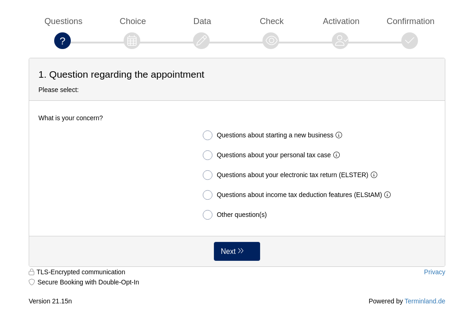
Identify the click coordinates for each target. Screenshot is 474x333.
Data (202, 21)
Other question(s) (235, 215)
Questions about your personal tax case (273, 155)
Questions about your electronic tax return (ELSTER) (292, 175)
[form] (237, 162)
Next (228, 251)
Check (272, 21)
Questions (63, 21)
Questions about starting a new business (274, 135)
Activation (341, 21)
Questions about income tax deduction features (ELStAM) (298, 195)
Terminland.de (425, 301)
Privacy (434, 272)
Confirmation (410, 21)
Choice (133, 21)
